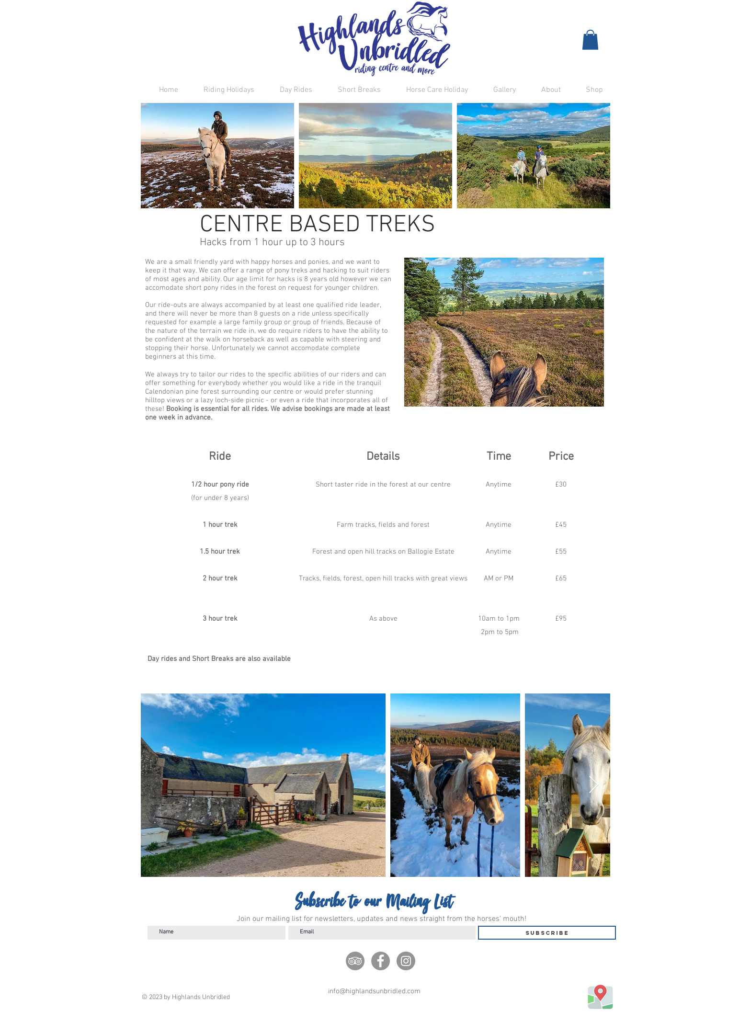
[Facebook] (380, 961)
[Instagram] (406, 961)
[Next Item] (593, 785)
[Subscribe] (547, 933)
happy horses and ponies (290, 262)
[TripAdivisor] (355, 961)
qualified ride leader (348, 305)
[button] (590, 40)
